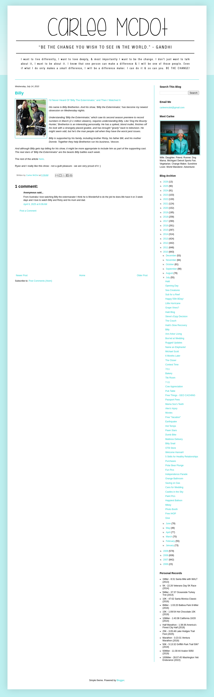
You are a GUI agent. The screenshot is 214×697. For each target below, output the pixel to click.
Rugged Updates (173, 342)
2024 (166, 190)
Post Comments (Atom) (40, 281)
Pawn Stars (171, 430)
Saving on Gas (172, 483)
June (168, 523)
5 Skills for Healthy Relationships (181, 456)
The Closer (170, 360)
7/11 (167, 369)
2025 (166, 186)
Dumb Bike (170, 434)
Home (82, 275)
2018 (166, 216)
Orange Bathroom (174, 478)
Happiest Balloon (173, 500)
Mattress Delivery (174, 439)
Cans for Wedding (174, 487)
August (170, 273)
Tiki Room (170, 377)
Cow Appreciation (174, 386)
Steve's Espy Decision (176, 316)
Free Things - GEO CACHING (180, 395)
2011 (166, 247)
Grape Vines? (172, 307)
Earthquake (171, 421)
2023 (166, 195)
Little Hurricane (172, 303)
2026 (166, 181)
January (170, 545)
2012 (166, 243)
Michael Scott (172, 351)
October (170, 264)
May (168, 528)
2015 (166, 230)
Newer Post (22, 275)
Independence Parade (176, 474)
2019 (166, 212)
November (171, 260)
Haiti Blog (170, 312)
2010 (166, 252)
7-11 (167, 382)
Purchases (170, 461)
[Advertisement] (81, 243)
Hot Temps (170, 426)
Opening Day (171, 285)
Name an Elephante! (175, 347)
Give (167, 518)
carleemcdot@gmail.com (172, 107)
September (171, 269)
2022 (166, 199)
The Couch (170, 320)
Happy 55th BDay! (174, 299)
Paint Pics (170, 496)
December (171, 255)
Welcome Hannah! (174, 452)
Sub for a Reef (172, 294)
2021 (166, 203)
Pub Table (170, 391)
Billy (19, 93)
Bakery (168, 373)
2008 (166, 555)
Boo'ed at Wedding (174, 338)
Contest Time (172, 364)
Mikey (168, 505)
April (168, 532)
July (168, 277)
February (170, 541)
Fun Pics (169, 470)
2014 (166, 234)
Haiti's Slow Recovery (176, 325)
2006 (166, 564)
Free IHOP (170, 513)
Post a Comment (28, 210)
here (41, 159)
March (169, 536)
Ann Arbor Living (173, 334)
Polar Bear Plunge (174, 465)
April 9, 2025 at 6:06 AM (35, 204)
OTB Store (170, 448)
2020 (166, 208)
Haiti (167, 281)
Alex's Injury (171, 408)
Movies (168, 412)
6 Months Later (172, 355)
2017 (166, 221)
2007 (166, 559)
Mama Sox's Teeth (174, 404)
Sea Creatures (172, 290)
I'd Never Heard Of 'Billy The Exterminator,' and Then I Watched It (85, 100)
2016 (166, 225)
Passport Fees (172, 399)
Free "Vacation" (173, 417)
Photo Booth (171, 509)
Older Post (142, 275)
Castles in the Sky (174, 492)
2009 (166, 551)
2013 (166, 238)
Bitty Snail (170, 443)
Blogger (120, 680)
